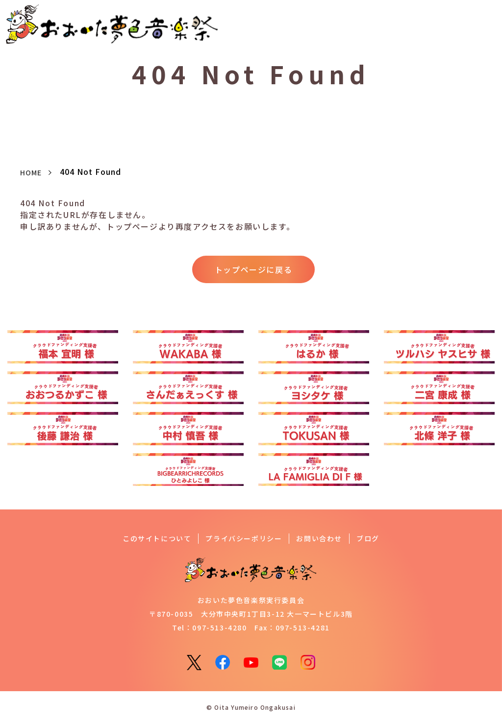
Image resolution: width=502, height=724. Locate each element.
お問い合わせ (319, 539)
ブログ (367, 539)
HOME (33, 172)
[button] (484, 23)
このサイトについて (157, 539)
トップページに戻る (253, 270)
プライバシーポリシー (243, 539)
